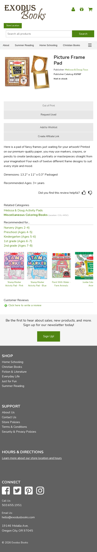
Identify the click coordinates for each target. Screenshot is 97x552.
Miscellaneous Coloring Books (36, 215)
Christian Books (71, 45)
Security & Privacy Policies (19, 432)
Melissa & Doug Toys (76, 69)
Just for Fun (9, 381)
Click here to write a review (24, 305)
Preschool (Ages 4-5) (18, 232)
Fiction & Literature (14, 372)
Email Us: (7, 513)
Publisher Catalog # (67, 74)
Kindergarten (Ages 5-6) (20, 237)
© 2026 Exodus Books (15, 542)
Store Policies (11, 422)
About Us (8, 412)
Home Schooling (48, 45)
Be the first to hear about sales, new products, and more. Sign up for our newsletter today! (49, 322)
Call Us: (6, 501)
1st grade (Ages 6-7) (18, 241)
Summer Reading (24, 45)
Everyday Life (11, 376)
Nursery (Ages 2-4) (17, 228)
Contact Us (9, 417)
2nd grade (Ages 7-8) (18, 246)
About (6, 45)
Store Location (12, 25)
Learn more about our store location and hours (32, 458)
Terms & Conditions (14, 427)
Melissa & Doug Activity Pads (23, 210)
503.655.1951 (12, 505)
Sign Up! (48, 336)
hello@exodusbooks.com (18, 517)
